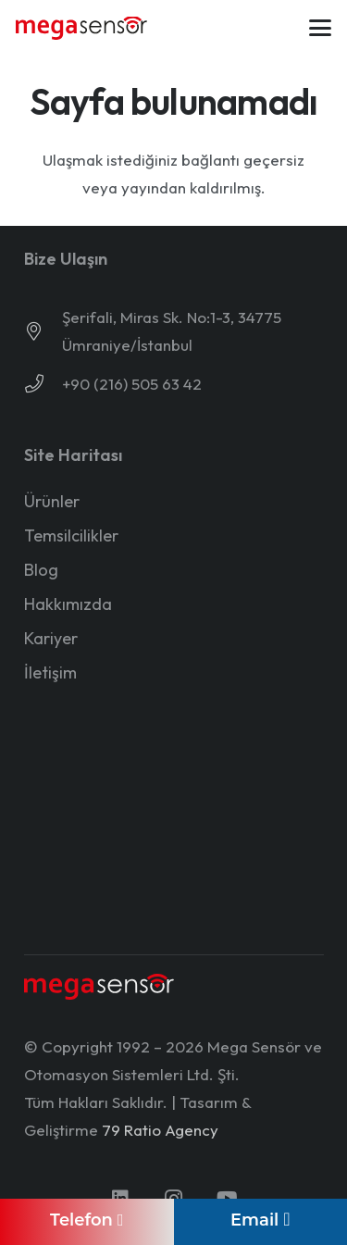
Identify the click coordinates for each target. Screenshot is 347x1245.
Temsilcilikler (71, 535)
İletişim (50, 672)
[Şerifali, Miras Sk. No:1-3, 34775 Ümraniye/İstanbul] (43, 331)
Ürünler (52, 501)
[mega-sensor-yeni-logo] (81, 28)
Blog (41, 569)
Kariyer (51, 638)
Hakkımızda (68, 604)
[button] (319, 28)
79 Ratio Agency (160, 1129)
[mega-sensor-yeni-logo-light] (99, 988)
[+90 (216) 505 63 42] (43, 384)
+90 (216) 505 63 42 (132, 383)
